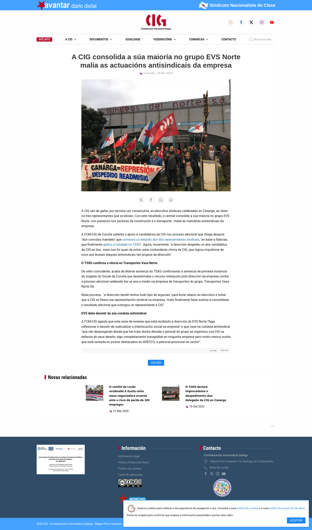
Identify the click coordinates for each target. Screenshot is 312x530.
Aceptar (296, 520)
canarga (213, 350)
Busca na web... (261, 39)
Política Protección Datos (133, 462)
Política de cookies (129, 468)
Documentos (101, 39)
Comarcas (198, 39)
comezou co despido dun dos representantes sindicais (160, 239)
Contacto (228, 39)
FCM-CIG (224, 350)
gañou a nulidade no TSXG (121, 244)
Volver (156, 362)
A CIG (70, 39)
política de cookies (247, 508)
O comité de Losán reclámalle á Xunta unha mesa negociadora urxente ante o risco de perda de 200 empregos (129, 395)
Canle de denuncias (130, 474)
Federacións (165, 39)
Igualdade (132, 39)
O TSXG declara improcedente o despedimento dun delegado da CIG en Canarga (205, 393)
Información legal (129, 456)
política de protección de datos (287, 508)
